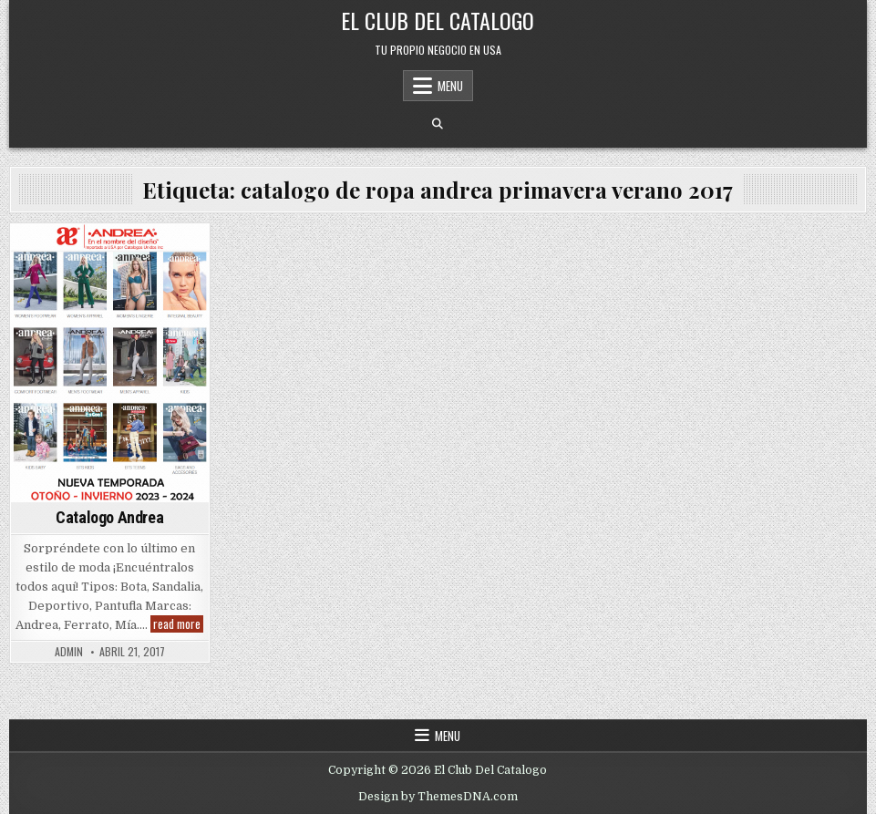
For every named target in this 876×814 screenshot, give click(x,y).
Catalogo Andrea (109, 517)
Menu (450, 86)
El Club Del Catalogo (437, 20)
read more (178, 624)
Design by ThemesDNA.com (438, 796)
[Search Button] (437, 124)
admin (69, 651)
